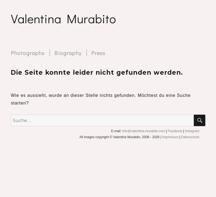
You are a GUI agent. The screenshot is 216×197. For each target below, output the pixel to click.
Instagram (192, 131)
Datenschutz (190, 137)
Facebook (175, 131)
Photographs (28, 52)
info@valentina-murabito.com (143, 131)
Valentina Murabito (63, 18)
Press (98, 52)
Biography (68, 52)
